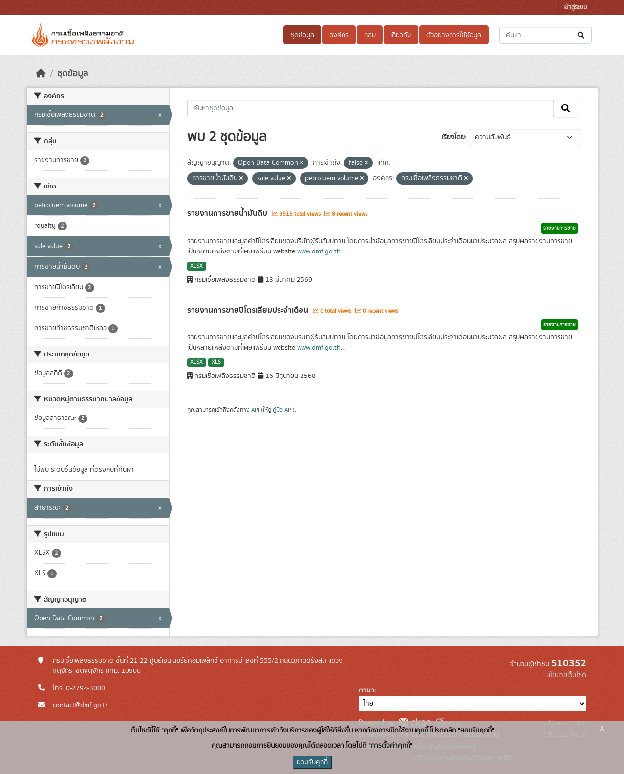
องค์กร (339, 35)
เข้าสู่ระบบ (575, 7)
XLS (216, 362)
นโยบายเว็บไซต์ (566, 675)
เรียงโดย (453, 137)
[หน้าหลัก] (41, 73)
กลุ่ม (370, 35)
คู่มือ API (283, 409)
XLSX (196, 266)
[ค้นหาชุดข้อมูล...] (545, 35)
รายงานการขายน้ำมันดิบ (228, 213)
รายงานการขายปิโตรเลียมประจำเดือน (248, 310)
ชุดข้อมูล (302, 35)
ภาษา (366, 690)
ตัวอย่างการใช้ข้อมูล (453, 35)
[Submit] (581, 35)
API (255, 409)
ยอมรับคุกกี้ (312, 762)
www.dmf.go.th (319, 251)
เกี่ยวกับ (400, 35)
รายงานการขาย (559, 228)
